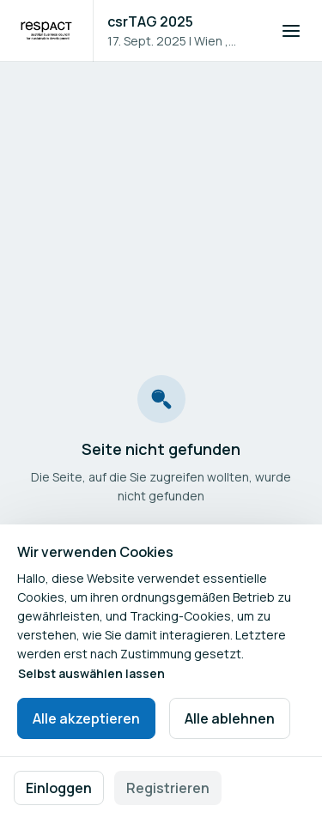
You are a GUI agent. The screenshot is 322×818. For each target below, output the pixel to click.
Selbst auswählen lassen (91, 673)
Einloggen (59, 788)
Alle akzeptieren (86, 718)
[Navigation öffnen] (291, 31)
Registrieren (168, 788)
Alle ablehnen (230, 718)
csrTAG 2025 (150, 21)
